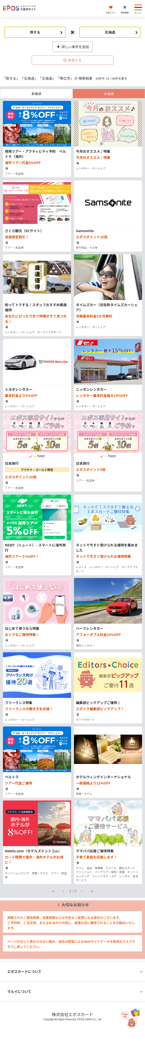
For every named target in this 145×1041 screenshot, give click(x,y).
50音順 (109, 93)
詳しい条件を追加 (72, 46)
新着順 (36, 93)
